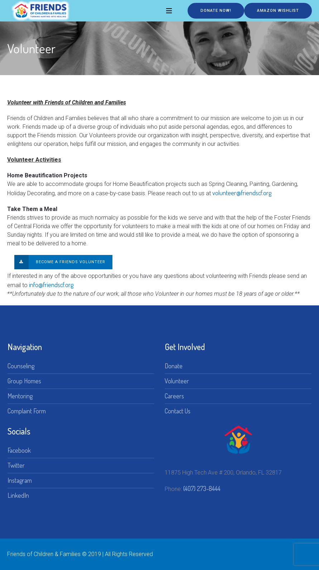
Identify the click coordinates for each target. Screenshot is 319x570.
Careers (174, 396)
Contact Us (177, 411)
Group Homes (24, 381)
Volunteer (177, 381)
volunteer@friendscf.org (242, 193)
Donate (174, 366)
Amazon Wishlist (278, 10)
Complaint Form (27, 411)
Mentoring (20, 396)
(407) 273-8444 (202, 488)
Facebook (19, 450)
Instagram (20, 480)
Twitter (16, 465)
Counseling (21, 366)
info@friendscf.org (51, 285)
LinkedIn (18, 495)
